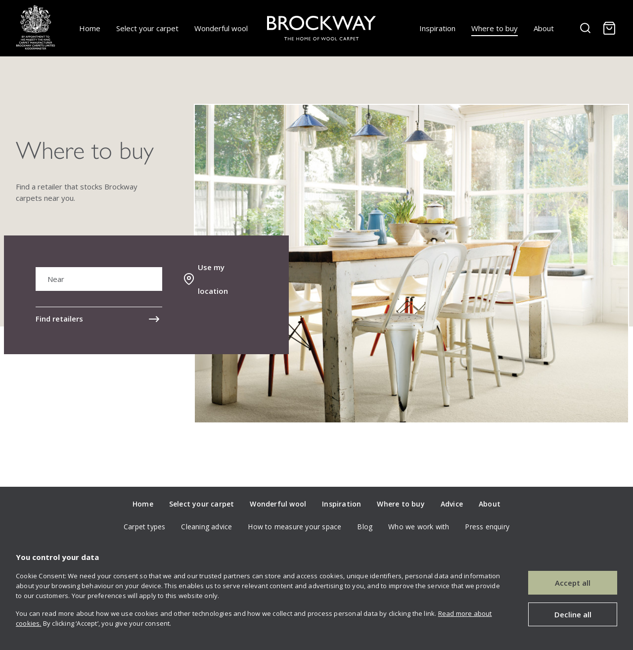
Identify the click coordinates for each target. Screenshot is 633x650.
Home (89, 28)
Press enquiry (487, 526)
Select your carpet (147, 28)
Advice (452, 504)
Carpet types (144, 526)
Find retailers (59, 319)
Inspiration (437, 28)
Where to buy (494, 28)
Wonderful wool (221, 28)
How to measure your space (294, 526)
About (544, 28)
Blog (364, 526)
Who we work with (418, 526)
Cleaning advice (206, 526)
